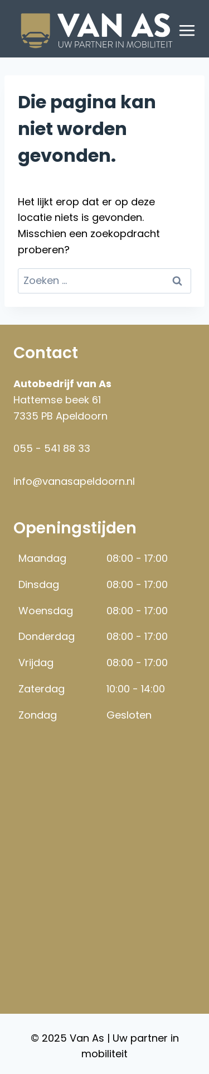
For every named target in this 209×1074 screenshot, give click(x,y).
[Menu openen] (187, 30)
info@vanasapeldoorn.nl (74, 481)
